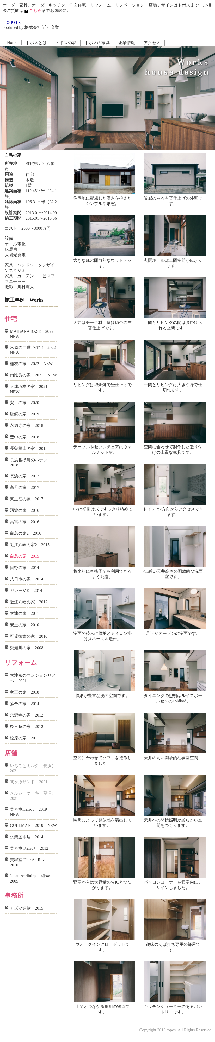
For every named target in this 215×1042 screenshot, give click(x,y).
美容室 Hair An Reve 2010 (30, 862)
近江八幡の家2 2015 (30, 544)
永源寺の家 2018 (26, 425)
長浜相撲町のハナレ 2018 (31, 462)
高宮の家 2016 (24, 522)
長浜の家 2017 (24, 476)
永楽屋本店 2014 (26, 837)
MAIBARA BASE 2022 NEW (34, 334)
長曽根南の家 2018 (28, 448)
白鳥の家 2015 (24, 556)
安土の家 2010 (24, 625)
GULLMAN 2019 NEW (33, 825)
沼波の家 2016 (24, 510)
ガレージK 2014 (26, 590)
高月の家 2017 (24, 487)
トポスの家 (65, 43)
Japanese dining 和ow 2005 (32, 878)
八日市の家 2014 (26, 579)
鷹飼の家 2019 (24, 414)
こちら (32, 10)
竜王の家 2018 (24, 692)
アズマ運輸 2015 (26, 908)
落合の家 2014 (24, 703)
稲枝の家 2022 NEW (31, 363)
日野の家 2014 (24, 567)
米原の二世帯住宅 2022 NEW (34, 350)
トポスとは (36, 43)
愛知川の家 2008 (26, 647)
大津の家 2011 (24, 613)
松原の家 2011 (24, 738)
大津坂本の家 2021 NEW (31, 389)
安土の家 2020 (24, 402)
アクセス (152, 43)
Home (12, 42)
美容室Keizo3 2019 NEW (30, 812)
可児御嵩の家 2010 (28, 636)
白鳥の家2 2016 (25, 533)
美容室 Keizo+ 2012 (29, 848)
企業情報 (126, 43)
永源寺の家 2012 (26, 715)
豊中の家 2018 (24, 437)
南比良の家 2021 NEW (33, 375)
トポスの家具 (97, 43)
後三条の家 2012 (26, 726)
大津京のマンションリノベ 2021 (33, 678)
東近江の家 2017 (26, 499)
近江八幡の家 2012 (28, 602)
